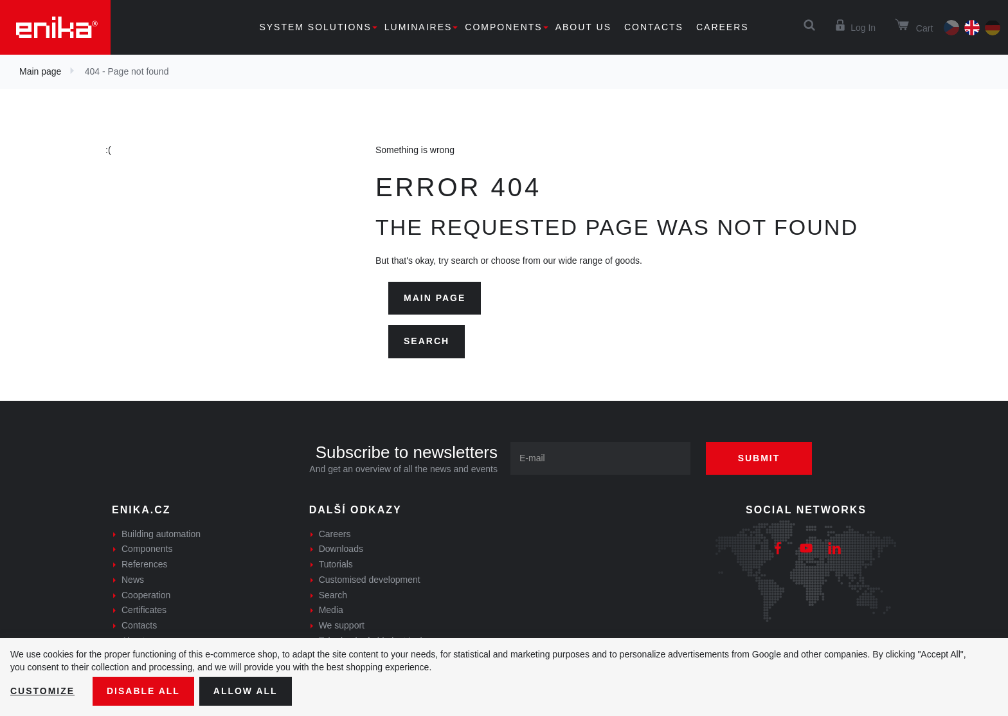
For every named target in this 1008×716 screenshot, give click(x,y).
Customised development (369, 579)
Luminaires (418, 27)
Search (426, 341)
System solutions (315, 27)
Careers (722, 27)
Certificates (144, 610)
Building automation (161, 534)
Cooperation (146, 595)
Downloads (341, 549)
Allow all (245, 691)
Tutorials (336, 564)
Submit (759, 458)
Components (503, 27)
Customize (42, 691)
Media (331, 610)
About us (583, 27)
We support (341, 625)
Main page (40, 71)
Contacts (653, 27)
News (133, 579)
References (145, 564)
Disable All (143, 691)
